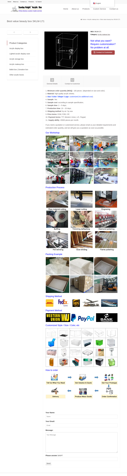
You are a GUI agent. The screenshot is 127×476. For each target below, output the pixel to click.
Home (9, 1)
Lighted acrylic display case (20, 54)
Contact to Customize (104, 52)
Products (31, 1)
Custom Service (99, 9)
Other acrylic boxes (17, 75)
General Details (52, 81)
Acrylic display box (16, 48)
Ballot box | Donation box (19, 69)
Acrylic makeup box (104, 34)
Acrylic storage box (17, 59)
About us (15, 1)
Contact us (23, 1)
